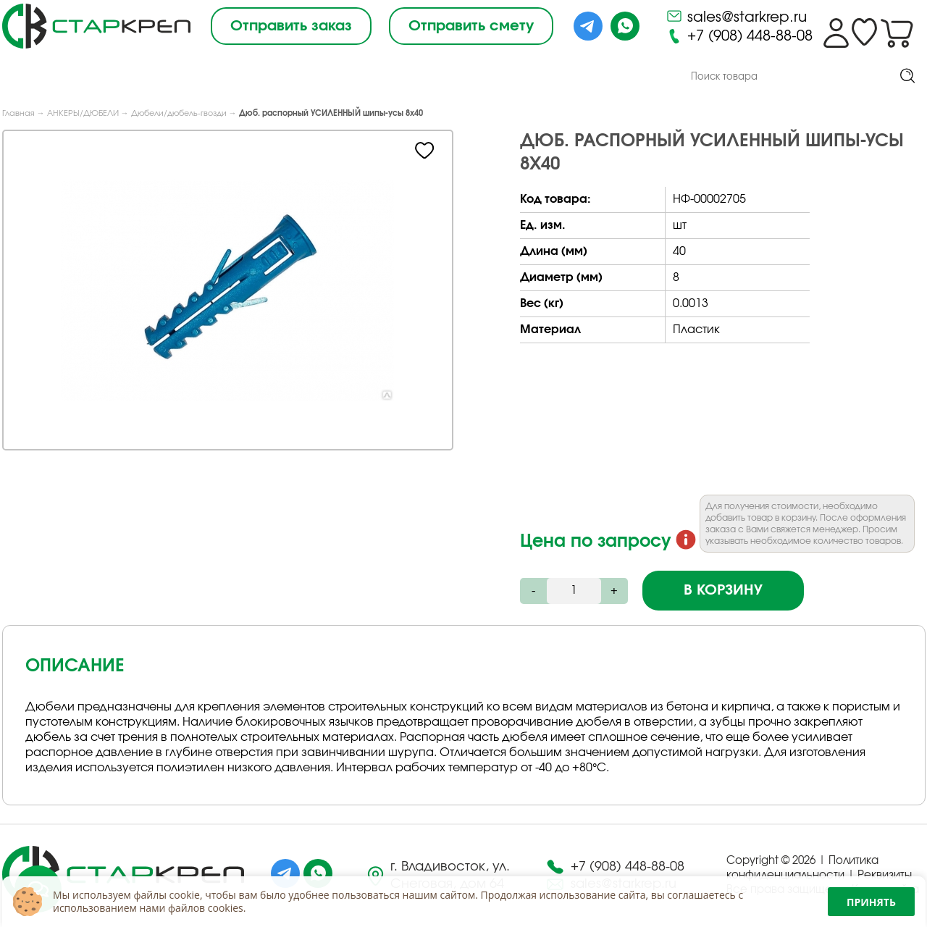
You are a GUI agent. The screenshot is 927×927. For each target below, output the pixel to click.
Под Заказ (263, 77)
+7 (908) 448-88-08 (739, 36)
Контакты (558, 78)
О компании (156, 77)
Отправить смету (471, 26)
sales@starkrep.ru (736, 16)
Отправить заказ (291, 26)
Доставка (466, 77)
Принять (871, 902)
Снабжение (365, 77)
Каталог (46, 76)
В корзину (723, 591)
